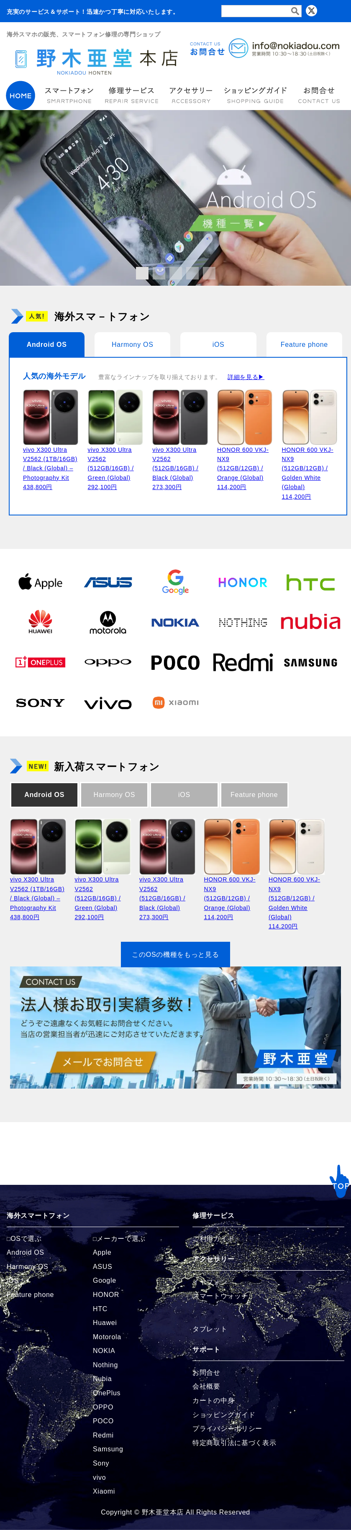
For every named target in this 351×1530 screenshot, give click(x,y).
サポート (206, 1349)
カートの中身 (213, 1400)
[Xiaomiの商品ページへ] (175, 702)
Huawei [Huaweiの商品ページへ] (105, 1322)
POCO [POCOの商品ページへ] (103, 1421)
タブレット (210, 1329)
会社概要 (206, 1386)
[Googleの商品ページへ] (175, 582)
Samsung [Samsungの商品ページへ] (108, 1449)
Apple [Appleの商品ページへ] (102, 1252)
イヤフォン (210, 1282)
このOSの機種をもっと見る (175, 954)
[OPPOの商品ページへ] (107, 662)
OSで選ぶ (26, 1238)
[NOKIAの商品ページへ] (175, 622)
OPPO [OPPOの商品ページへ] (103, 1407)
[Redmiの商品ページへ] (243, 662)
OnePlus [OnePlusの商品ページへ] (106, 1393)
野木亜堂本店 (163, 1512)
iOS (219, 344)
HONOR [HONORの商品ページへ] (106, 1294)
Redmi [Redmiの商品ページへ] (103, 1435)
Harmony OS (132, 344)
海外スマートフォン (38, 1215)
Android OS (47, 344)
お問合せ (206, 1372)
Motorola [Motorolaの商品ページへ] (107, 1336)
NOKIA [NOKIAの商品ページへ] (104, 1350)
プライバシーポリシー (227, 1428)
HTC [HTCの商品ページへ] (100, 1308)
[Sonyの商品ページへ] (40, 702)
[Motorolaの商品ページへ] (107, 622)
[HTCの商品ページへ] (310, 582)
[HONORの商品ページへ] (243, 582)
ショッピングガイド (223, 1414)
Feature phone (304, 344)
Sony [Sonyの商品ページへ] (101, 1463)
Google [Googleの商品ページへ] (104, 1280)
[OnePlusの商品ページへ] (40, 662)
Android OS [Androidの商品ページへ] (25, 1252)
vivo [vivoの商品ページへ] (99, 1477)
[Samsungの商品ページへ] (310, 662)
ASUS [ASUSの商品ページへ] (102, 1266)
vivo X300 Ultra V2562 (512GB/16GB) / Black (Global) (175, 468)
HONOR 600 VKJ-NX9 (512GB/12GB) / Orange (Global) (243, 468)
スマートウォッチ (220, 1295)
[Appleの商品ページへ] (40, 582)
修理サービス (213, 1215)
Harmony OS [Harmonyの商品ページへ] (27, 1266)
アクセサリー (213, 1259)
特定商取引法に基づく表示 (234, 1442)
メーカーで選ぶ (121, 1238)
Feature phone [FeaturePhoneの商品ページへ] (30, 1294)
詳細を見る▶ (246, 377)
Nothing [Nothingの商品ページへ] (105, 1365)
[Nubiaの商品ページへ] (310, 622)
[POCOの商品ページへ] (175, 662)
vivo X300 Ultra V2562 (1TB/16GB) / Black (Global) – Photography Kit (50, 468)
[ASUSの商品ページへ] (107, 582)
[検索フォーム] (261, 11)
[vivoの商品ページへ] (107, 702)
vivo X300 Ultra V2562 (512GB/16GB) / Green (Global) (111, 468)
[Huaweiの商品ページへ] (40, 622)
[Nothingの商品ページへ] (243, 622)
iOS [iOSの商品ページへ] (13, 1280)
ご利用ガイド (213, 1238)
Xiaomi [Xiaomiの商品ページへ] (104, 1491)
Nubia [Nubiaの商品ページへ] (102, 1378)
